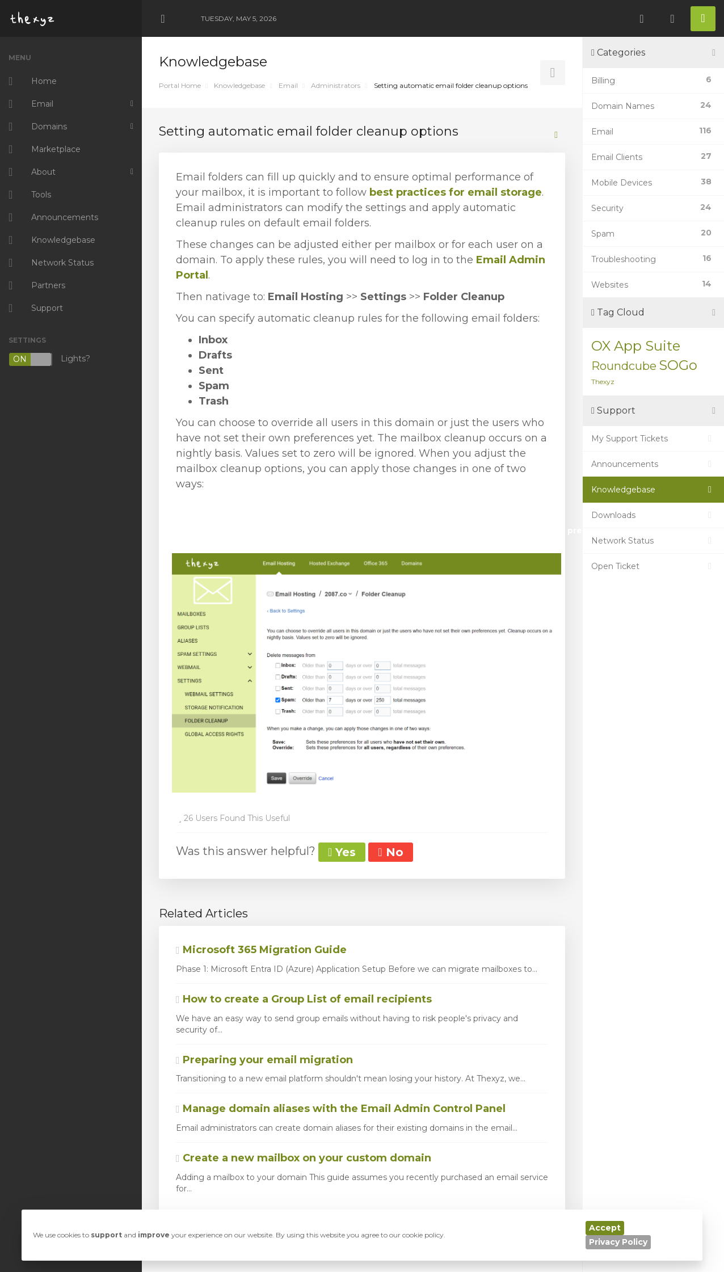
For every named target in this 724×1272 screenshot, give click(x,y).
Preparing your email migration (264, 1060)
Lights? (49, 359)
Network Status (653, 540)
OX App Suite (635, 346)
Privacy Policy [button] (618, 1242)
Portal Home (180, 85)
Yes (342, 852)
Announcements (653, 464)
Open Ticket (653, 566)
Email (288, 85)
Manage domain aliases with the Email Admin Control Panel (341, 1108)
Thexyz (602, 381)
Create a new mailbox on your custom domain (303, 1158)
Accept (605, 1228)
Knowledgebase (239, 85)
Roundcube (623, 366)
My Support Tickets (653, 438)
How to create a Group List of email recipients (304, 999)
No (390, 852)
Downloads (653, 515)
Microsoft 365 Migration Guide (261, 950)
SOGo (678, 365)
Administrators (335, 85)
